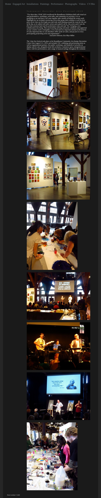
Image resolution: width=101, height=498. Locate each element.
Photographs (71, 4)
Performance (57, 4)
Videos (82, 4)
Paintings (44, 4)
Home (8, 4)
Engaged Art (19, 4)
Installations (33, 4)
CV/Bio (91, 4)
